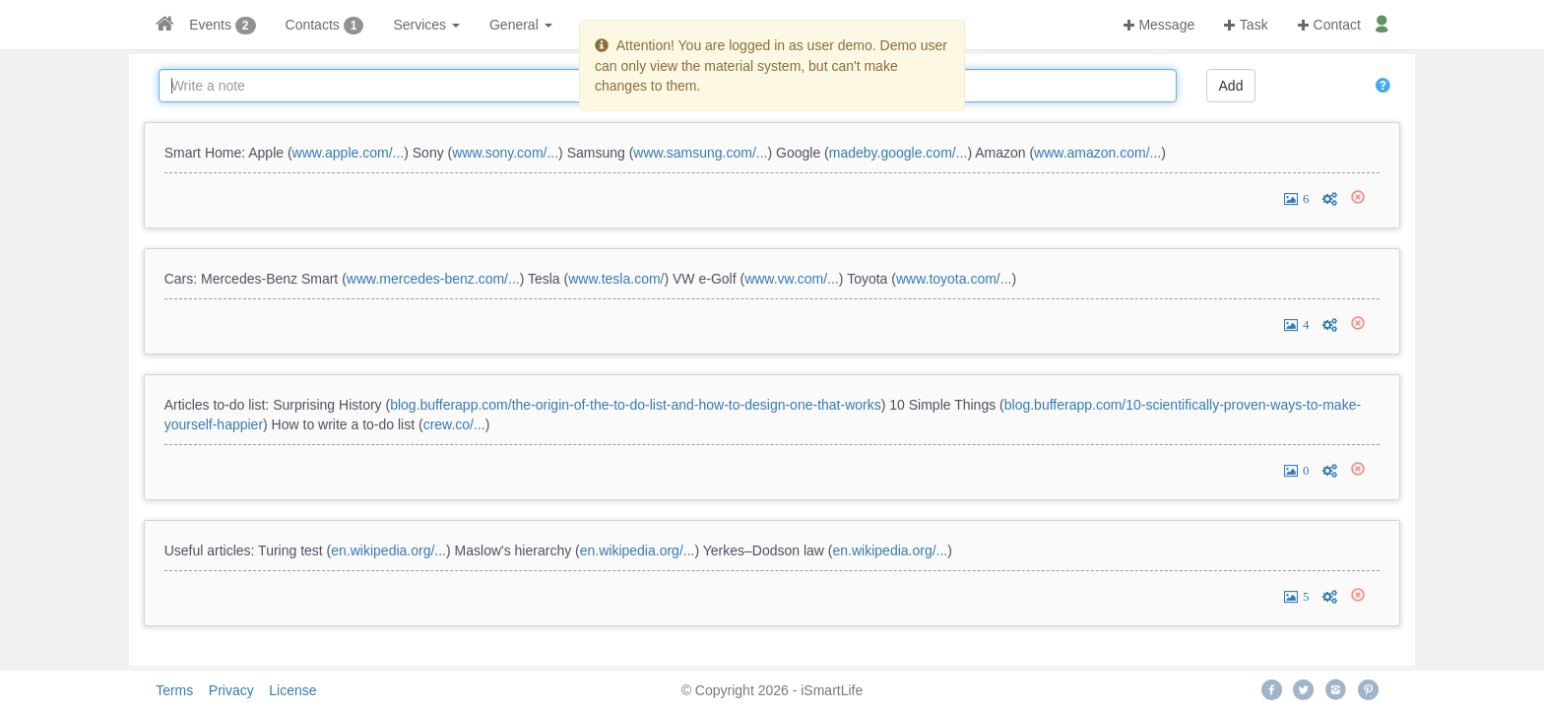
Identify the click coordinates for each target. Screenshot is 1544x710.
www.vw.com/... (791, 279)
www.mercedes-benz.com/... (433, 279)
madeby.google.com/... (898, 153)
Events (210, 24)
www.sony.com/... (505, 153)
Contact (1329, 24)
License (292, 690)
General (520, 24)
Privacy (231, 690)
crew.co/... (454, 424)
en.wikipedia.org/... (388, 550)
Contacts (313, 24)
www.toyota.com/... (953, 279)
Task (1245, 24)
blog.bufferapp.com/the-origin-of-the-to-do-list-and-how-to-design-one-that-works (635, 405)
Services (426, 24)
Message (1159, 24)
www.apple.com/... (348, 153)
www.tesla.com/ (616, 279)
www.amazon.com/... (1097, 153)
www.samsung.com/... (700, 153)
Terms (174, 690)
